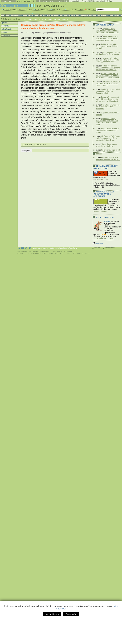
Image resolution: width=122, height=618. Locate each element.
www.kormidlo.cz (100, 211)
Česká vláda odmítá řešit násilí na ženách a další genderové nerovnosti (107, 38)
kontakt (97, 248)
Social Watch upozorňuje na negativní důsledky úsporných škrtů (108, 91)
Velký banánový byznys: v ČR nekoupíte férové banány (108, 53)
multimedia (5, 35)
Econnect (68, 251)
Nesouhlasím (52, 614)
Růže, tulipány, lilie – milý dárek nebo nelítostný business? (108, 107)
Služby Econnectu (104, 218)
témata (4, 32)
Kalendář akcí (75, 1)
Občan (109, 1)
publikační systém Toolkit (51, 251)
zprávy (4, 23)
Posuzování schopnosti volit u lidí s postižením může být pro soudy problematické (107, 99)
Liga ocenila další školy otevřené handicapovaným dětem (107, 130)
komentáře (5, 26)
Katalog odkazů (99, 1)
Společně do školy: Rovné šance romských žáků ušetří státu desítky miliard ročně (107, 121)
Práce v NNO (87, 1)
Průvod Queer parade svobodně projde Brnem (106, 145)
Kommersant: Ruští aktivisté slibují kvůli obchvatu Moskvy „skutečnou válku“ (107, 60)
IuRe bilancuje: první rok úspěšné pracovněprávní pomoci (108, 152)
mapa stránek (110, 248)
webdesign (33, 251)
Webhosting (22, 251)
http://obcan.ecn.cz (100, 179)
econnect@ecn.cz (85, 253)
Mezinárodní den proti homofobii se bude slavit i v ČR (108, 159)
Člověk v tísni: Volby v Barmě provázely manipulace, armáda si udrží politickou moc (108, 75)
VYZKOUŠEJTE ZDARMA (103, 238)
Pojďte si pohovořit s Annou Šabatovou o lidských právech (107, 46)
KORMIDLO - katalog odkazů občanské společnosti (103, 194)
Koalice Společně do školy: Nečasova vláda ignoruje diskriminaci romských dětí (108, 68)
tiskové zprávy (7, 29)
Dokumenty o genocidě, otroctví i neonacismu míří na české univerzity (108, 83)
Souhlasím (71, 614)
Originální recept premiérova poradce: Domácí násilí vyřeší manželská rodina (107, 30)
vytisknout (98, 243)
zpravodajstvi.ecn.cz (32, 19)
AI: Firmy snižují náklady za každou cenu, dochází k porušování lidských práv (108, 138)
